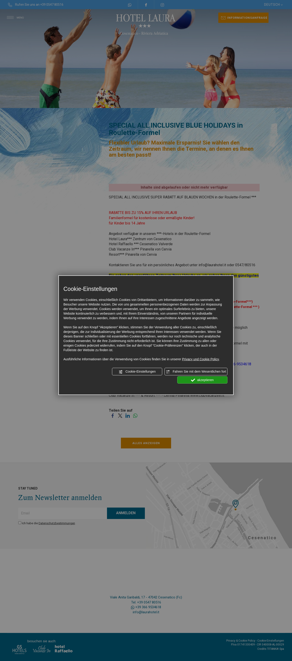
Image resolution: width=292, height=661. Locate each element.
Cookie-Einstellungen (137, 372)
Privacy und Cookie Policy (200, 359)
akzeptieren (202, 380)
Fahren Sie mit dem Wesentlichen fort (196, 372)
